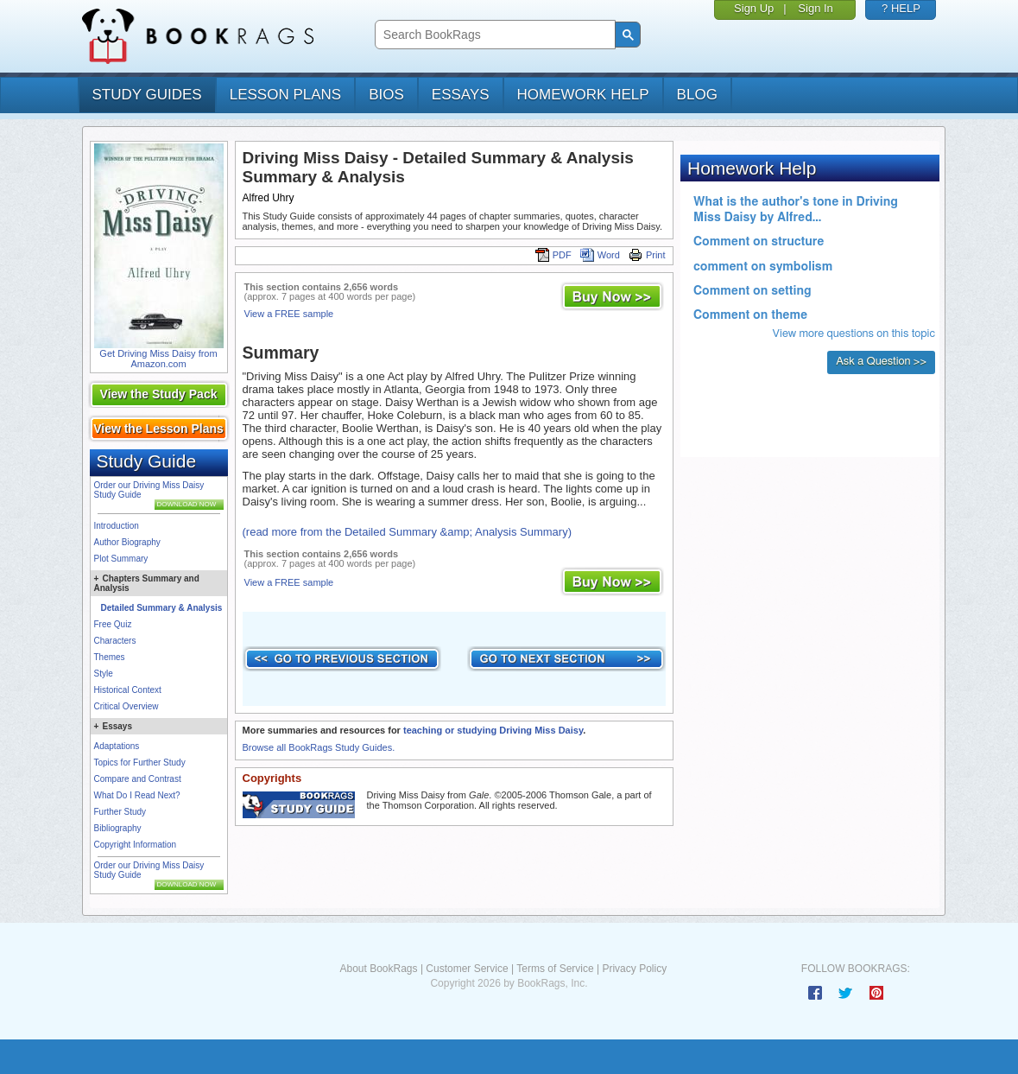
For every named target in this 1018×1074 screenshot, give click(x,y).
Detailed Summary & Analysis (162, 608)
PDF (553, 255)
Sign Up (754, 8)
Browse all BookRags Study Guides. (319, 747)
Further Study (120, 812)
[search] (493, 35)
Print (647, 255)
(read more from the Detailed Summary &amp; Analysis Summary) (407, 531)
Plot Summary (121, 558)
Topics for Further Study (140, 762)
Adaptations (117, 746)
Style (103, 673)
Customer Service (467, 969)
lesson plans (285, 94)
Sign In (815, 8)
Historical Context (127, 690)
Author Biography (127, 542)
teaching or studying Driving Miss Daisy (493, 730)
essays (461, 94)
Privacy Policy (634, 969)
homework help (583, 94)
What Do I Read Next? (137, 795)
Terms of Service (554, 969)
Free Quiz (113, 624)
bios (386, 94)
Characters (115, 640)
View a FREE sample (289, 313)
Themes (109, 657)
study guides (147, 94)
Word (600, 255)
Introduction (116, 526)
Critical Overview (126, 706)
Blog (697, 94)
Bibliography (118, 828)
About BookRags (378, 969)
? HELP (901, 8)
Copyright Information (135, 844)
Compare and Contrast (137, 779)
